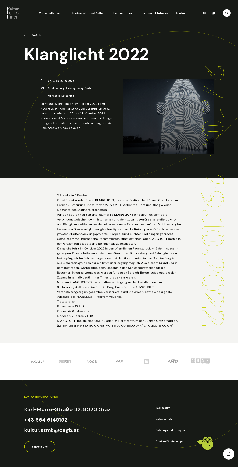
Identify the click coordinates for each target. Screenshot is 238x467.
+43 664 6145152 (45, 419)
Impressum (163, 407)
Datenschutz (164, 419)
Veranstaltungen (50, 13)
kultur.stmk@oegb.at (51, 430)
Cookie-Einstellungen (170, 441)
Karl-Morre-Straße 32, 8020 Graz (67, 409)
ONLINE (99, 330)
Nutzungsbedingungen (170, 430)
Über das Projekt (123, 13)
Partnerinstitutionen (155, 13)
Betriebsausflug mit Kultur (86, 13)
